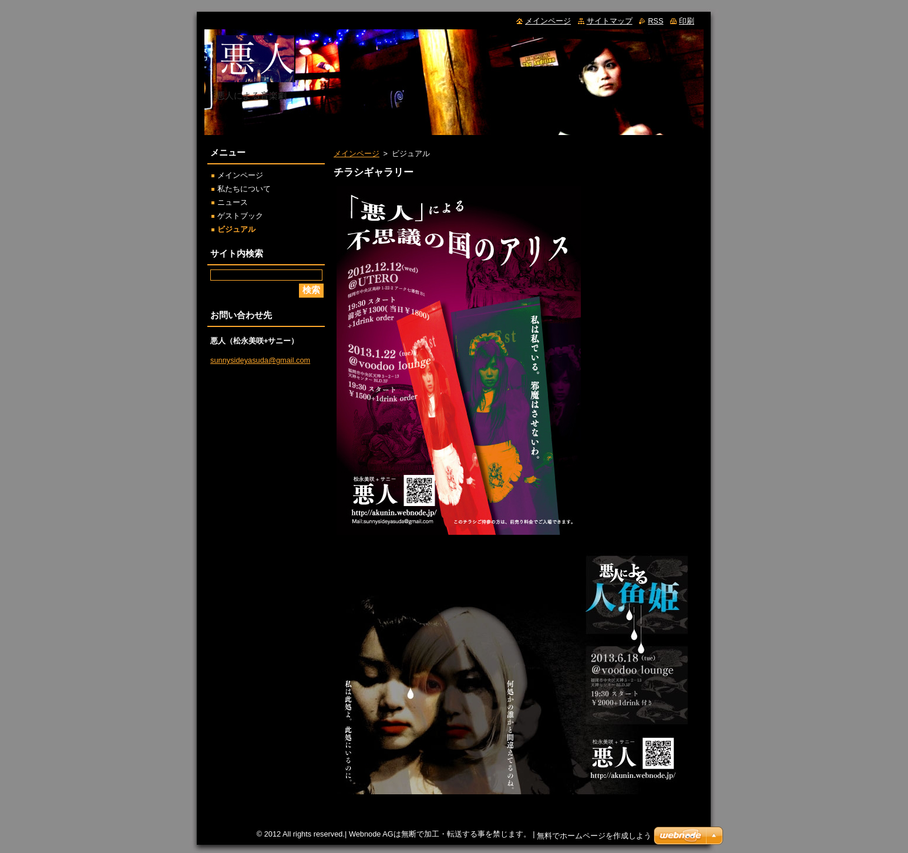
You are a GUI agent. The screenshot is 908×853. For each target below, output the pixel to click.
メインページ (356, 153)
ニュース (232, 202)
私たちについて (244, 188)
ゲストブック (240, 215)
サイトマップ (610, 20)
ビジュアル (236, 229)
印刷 (686, 20)
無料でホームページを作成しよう (594, 835)
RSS (655, 20)
